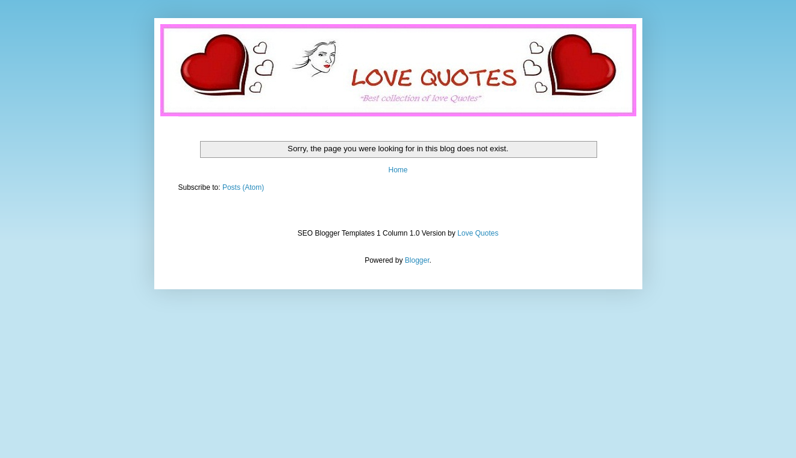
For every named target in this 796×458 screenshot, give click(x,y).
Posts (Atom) (243, 187)
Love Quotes (477, 233)
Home (397, 170)
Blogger (417, 260)
